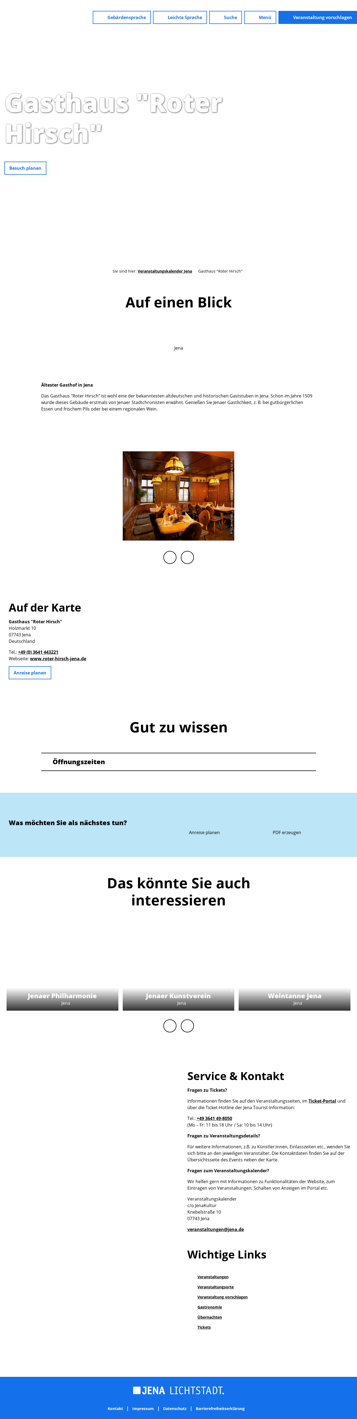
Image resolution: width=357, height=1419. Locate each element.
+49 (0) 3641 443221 (38, 652)
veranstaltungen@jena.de (215, 1229)
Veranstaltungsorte (215, 1287)
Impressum (143, 1408)
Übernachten (209, 1317)
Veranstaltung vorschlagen (222, 1297)
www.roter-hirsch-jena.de (58, 659)
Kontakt (115, 1408)
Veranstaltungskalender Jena (165, 271)
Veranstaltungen (213, 1276)
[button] (122, 17)
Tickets (204, 1327)
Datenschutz (175, 1408)
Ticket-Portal (322, 1101)
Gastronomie (209, 1307)
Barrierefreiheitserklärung (220, 1408)
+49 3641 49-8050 (214, 1118)
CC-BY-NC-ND (354, 158)
